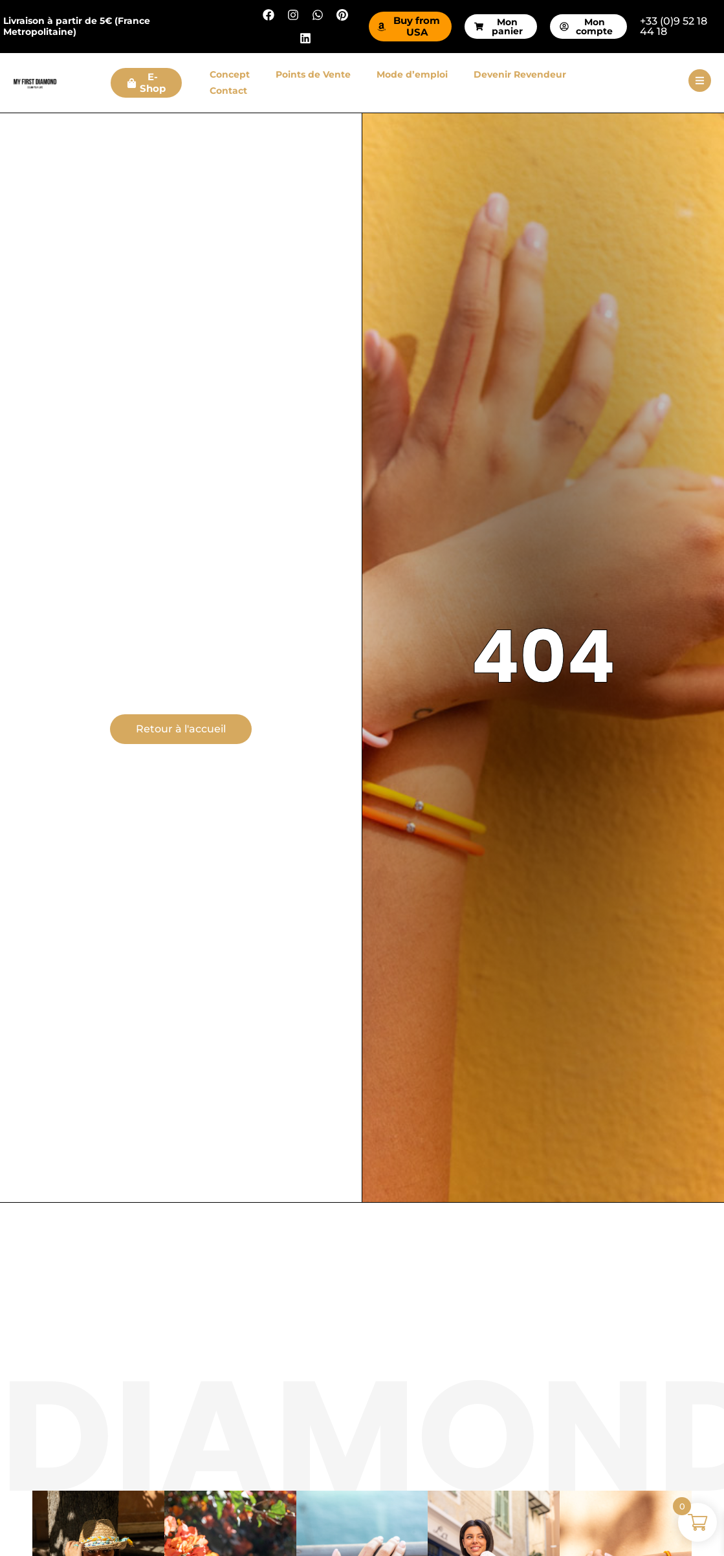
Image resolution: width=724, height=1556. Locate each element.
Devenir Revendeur (520, 74)
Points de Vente (313, 74)
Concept (230, 74)
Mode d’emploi (412, 74)
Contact (228, 90)
